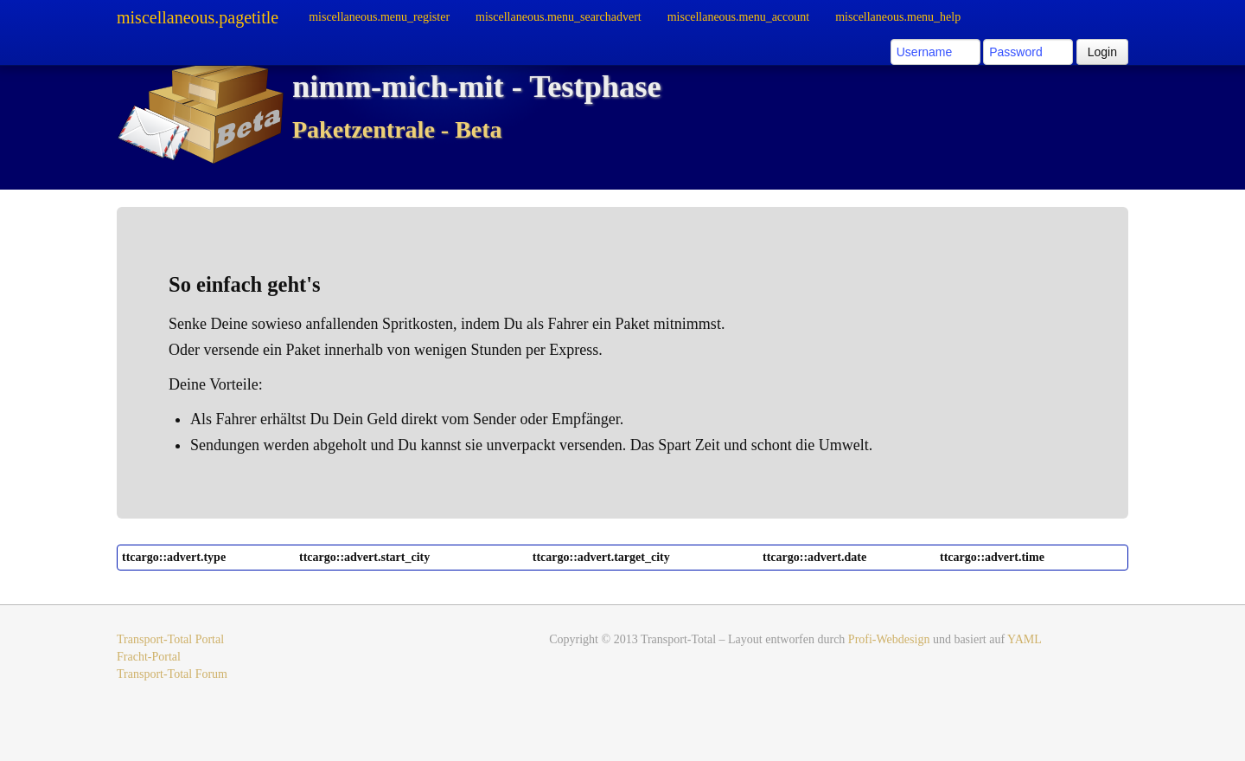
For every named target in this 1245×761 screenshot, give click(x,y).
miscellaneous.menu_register (379, 16)
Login (1102, 52)
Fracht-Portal (149, 656)
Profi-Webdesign (889, 639)
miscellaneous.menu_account (738, 16)
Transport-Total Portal (170, 639)
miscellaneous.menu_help (898, 16)
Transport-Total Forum (172, 673)
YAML (1024, 639)
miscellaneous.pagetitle (197, 17)
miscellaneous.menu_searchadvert (559, 16)
